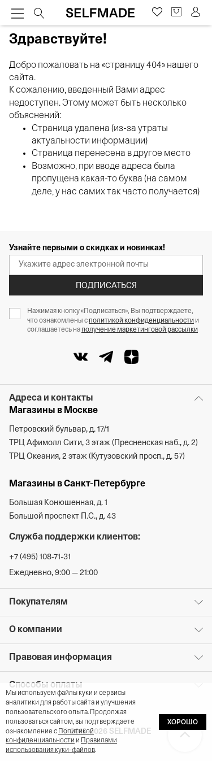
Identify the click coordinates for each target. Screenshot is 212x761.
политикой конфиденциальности (141, 321)
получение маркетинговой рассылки (139, 330)
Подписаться (106, 286)
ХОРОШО (182, 722)
